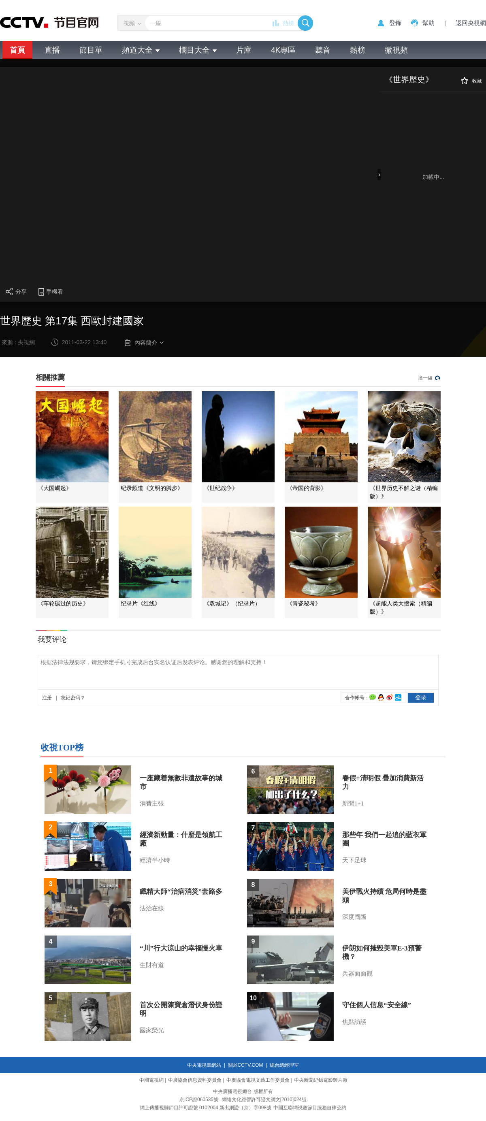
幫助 (428, 22)
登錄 (395, 22)
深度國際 (354, 917)
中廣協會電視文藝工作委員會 (258, 1080)
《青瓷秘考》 (304, 604)
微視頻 (396, 50)
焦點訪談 (354, 1022)
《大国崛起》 (55, 488)
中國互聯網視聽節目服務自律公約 (309, 1107)
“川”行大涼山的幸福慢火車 (181, 948)
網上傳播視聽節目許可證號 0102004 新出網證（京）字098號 (205, 1107)
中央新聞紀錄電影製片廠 (320, 1080)
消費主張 (152, 803)
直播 (52, 50)
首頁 (17, 50)
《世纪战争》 (221, 488)
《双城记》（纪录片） (232, 604)
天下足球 (354, 860)
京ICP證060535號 (198, 1099)
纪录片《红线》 (140, 604)
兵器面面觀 (357, 973)
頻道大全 (141, 50)
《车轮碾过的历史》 (63, 604)
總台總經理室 (284, 1065)
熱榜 (288, 23)
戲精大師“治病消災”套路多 (181, 891)
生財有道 (152, 965)
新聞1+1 (353, 803)
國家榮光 (152, 1030)
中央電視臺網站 (204, 1065)
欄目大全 (198, 50)
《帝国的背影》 (306, 488)
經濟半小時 (155, 860)
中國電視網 (151, 1080)
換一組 (425, 378)
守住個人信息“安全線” (376, 1005)
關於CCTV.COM (245, 1065)
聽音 (322, 50)
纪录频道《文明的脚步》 (152, 488)
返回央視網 (471, 22)
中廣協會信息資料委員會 (195, 1080)
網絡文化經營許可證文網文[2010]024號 (264, 1099)
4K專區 (283, 50)
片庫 (244, 50)
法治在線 (152, 908)
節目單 (90, 50)
